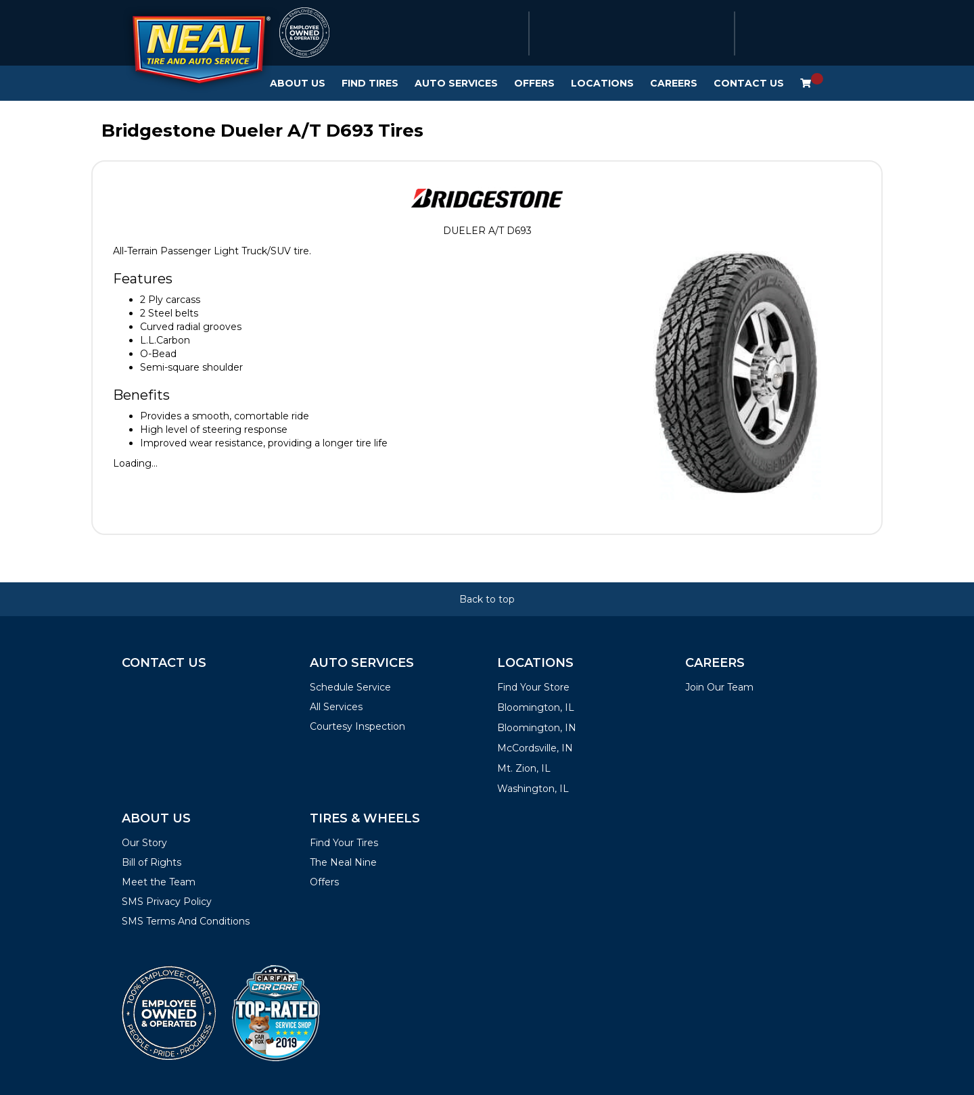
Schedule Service (350, 687)
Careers (673, 83)
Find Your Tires (344, 843)
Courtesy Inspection (357, 726)
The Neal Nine (343, 862)
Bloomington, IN (536, 728)
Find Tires (370, 83)
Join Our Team (719, 687)
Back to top (487, 599)
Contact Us (749, 83)
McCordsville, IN (535, 748)
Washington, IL (533, 789)
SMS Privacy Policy (167, 901)
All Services (336, 707)
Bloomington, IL (535, 707)
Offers (534, 83)
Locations (602, 83)
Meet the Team (158, 882)
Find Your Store (533, 687)
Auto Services (456, 83)
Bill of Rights (151, 862)
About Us (297, 83)
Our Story (144, 843)
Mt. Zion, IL (524, 768)
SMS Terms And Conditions (186, 921)
